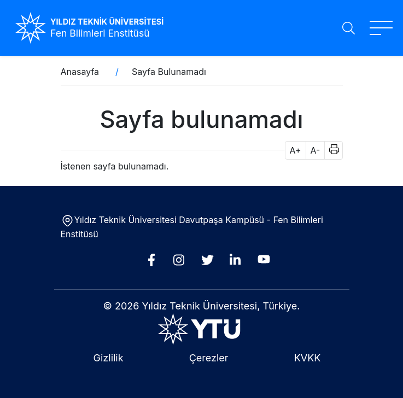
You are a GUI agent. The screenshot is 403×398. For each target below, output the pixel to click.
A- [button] (315, 150)
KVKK (307, 358)
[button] (330, 150)
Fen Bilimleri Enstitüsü (100, 33)
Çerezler (209, 358)
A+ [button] (295, 150)
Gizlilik (109, 358)
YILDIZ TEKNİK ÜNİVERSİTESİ (106, 21)
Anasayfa (80, 71)
